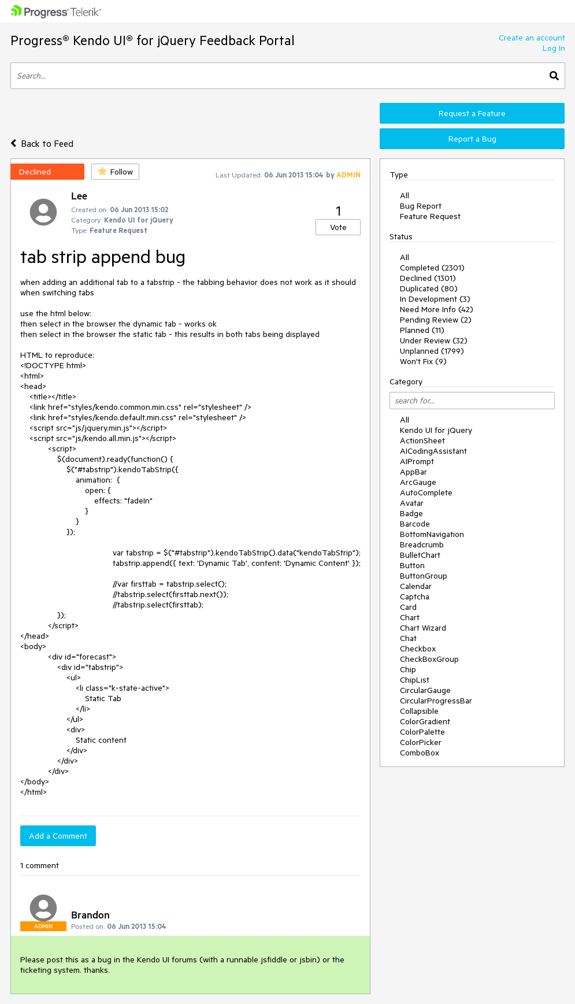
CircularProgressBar (436, 700)
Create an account (532, 37)
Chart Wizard (423, 628)
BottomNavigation (432, 534)
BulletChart (420, 555)
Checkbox (418, 648)
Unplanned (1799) (432, 351)
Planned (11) (422, 330)
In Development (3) (435, 299)
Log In (554, 48)
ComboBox (419, 752)
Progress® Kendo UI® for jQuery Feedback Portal (152, 40)
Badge (411, 513)
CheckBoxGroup (429, 659)
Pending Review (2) (436, 319)
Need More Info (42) (436, 309)
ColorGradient (425, 721)
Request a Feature (472, 113)
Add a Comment (58, 836)
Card (408, 607)
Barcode (415, 523)
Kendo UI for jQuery (436, 430)
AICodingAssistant (433, 451)
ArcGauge (418, 482)
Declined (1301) (428, 278)
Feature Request (430, 216)
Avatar (412, 503)
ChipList (414, 680)
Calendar (416, 586)
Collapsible (419, 711)
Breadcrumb (422, 544)
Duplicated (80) (429, 288)
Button (412, 565)
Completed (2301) (432, 267)
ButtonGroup (423, 575)
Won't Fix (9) (423, 361)
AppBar (413, 471)
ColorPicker (421, 742)
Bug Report (421, 206)
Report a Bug (472, 139)
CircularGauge (425, 690)
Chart (410, 617)
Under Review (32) (434, 340)
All (404, 195)
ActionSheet (422, 440)
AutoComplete (426, 492)
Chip (408, 669)
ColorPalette (422, 732)
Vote (338, 227)
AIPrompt (417, 461)
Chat (408, 638)
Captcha (414, 596)
